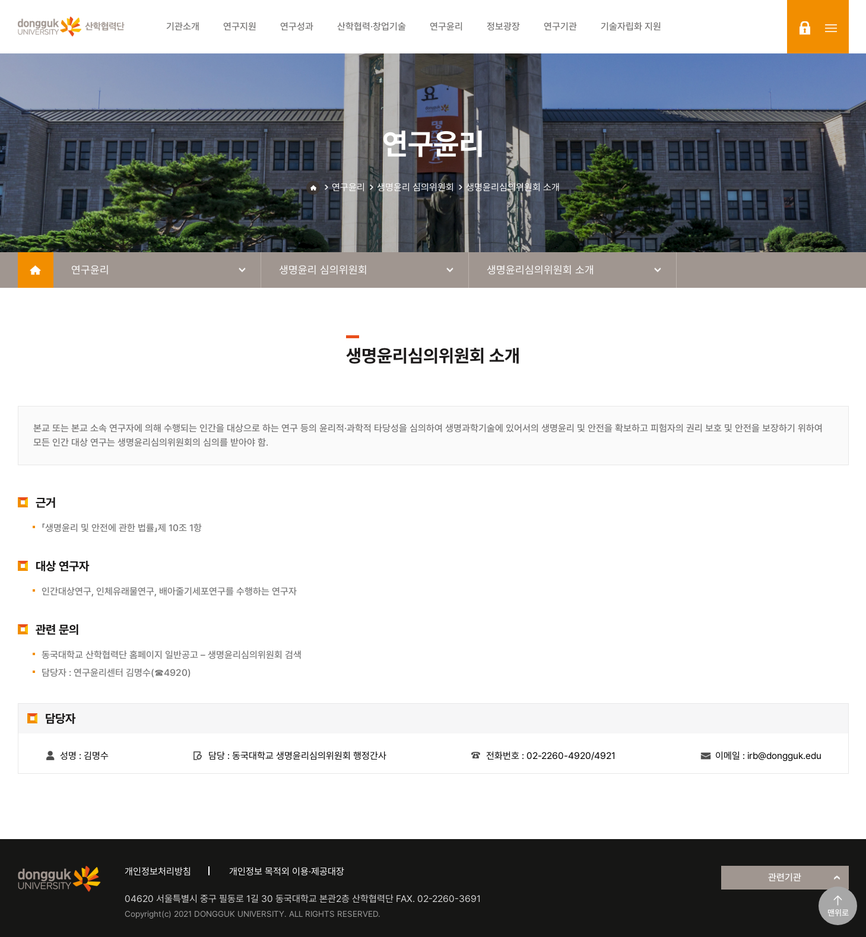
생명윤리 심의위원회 (415, 187)
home (35, 270)
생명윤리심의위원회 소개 (513, 187)
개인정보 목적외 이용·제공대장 (286, 871)
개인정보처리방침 (158, 871)
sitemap (831, 28)
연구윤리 (348, 187)
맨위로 (838, 912)
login (805, 28)
